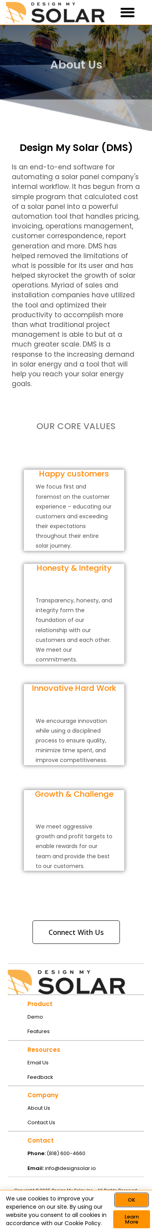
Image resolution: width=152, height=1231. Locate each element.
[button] (127, 12)
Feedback (40, 1077)
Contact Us (41, 1122)
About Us (38, 1108)
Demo (35, 1017)
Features (38, 1031)
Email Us (38, 1062)
